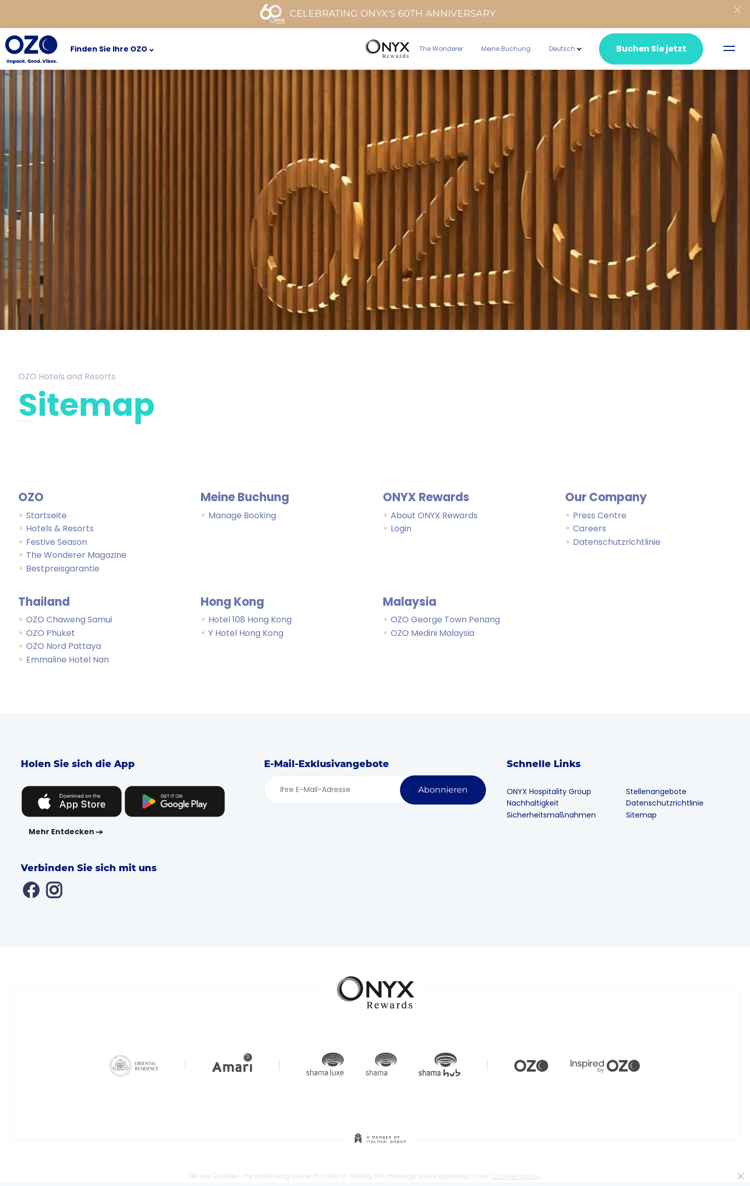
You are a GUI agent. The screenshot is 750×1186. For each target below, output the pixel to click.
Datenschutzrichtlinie (616, 542)
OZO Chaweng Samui (69, 620)
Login (401, 528)
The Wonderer (441, 48)
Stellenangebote (659, 791)
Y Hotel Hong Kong (245, 633)
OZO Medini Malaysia (432, 633)
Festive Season (56, 542)
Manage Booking (242, 515)
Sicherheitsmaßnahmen (554, 815)
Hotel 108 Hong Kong (250, 620)
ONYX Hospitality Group (552, 791)
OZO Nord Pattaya (63, 646)
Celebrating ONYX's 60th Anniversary (377, 14)
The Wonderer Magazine (76, 555)
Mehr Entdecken (61, 831)
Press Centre (600, 515)
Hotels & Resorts (60, 528)
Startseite (46, 515)
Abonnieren (443, 790)
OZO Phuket (50, 633)
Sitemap (644, 815)
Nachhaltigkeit (536, 803)
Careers (589, 528)
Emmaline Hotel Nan (67, 660)
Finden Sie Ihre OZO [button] (108, 49)
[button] (562, 49)
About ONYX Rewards (434, 515)
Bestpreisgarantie (62, 569)
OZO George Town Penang (445, 620)
